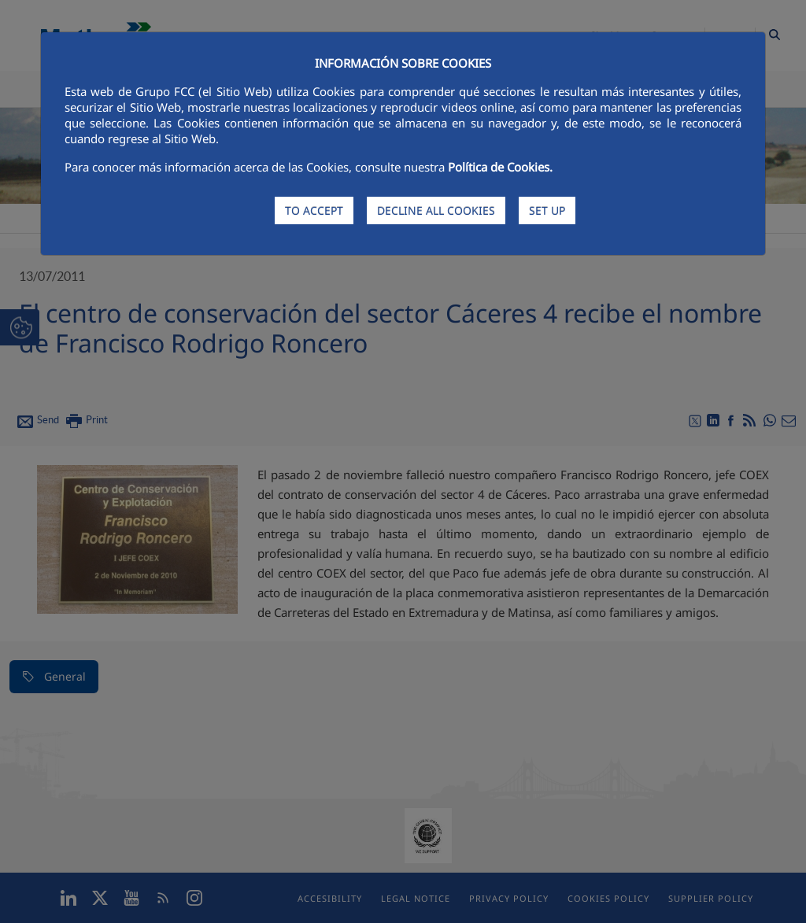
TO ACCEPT (314, 210)
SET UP (547, 210)
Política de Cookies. (500, 167)
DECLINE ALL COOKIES (436, 210)
